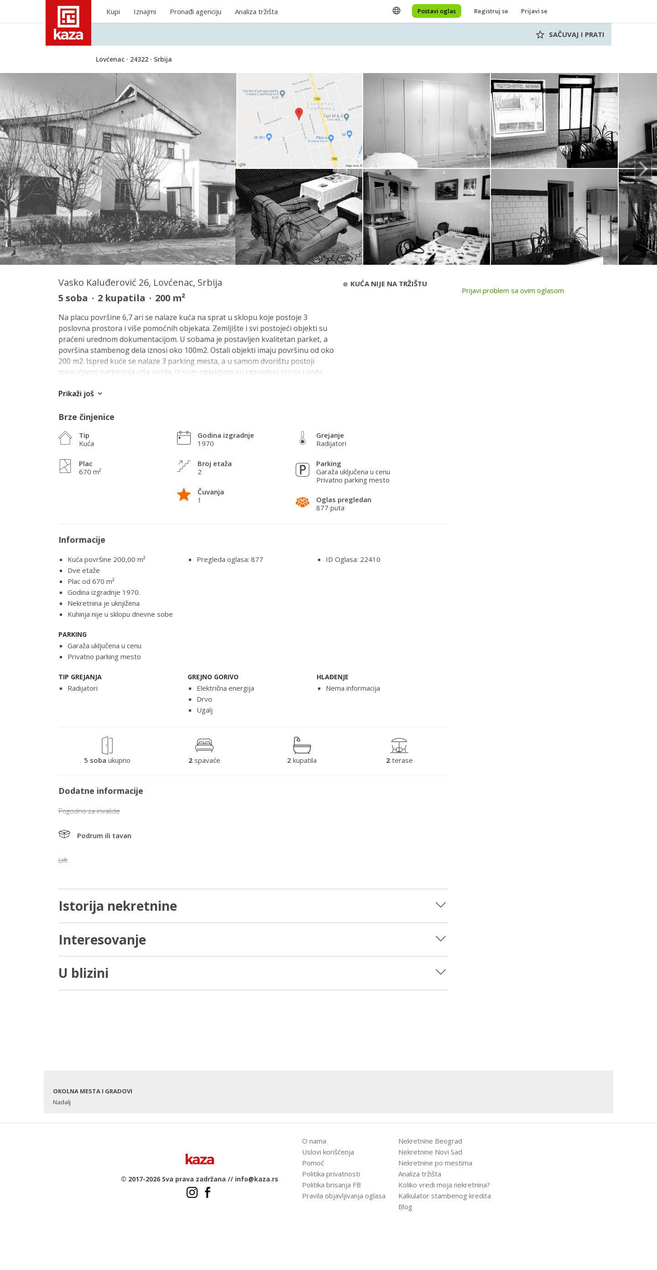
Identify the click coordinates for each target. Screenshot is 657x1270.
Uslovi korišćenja (328, 1151)
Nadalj (62, 1102)
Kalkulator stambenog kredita (444, 1195)
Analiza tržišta (256, 11)
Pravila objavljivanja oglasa (344, 1195)
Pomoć (313, 1162)
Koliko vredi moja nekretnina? (444, 1184)
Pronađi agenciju (195, 11)
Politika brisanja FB (331, 1184)
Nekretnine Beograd (430, 1140)
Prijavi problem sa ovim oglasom (513, 290)
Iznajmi (145, 11)
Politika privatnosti (331, 1173)
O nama (314, 1140)
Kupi (113, 11)
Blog (405, 1206)
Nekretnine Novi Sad (430, 1151)
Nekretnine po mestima (435, 1162)
